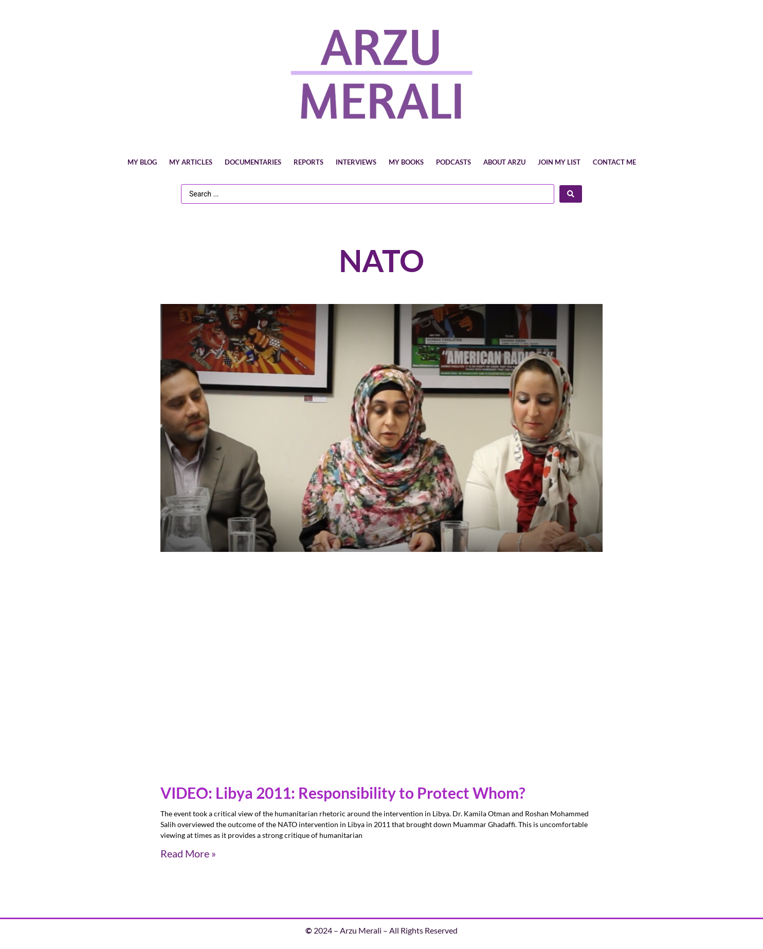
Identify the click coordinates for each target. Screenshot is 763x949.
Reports (308, 162)
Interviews (356, 162)
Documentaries (253, 162)
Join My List (559, 162)
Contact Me (614, 162)
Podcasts (453, 162)
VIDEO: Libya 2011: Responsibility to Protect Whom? (342, 792)
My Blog (142, 162)
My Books (406, 162)
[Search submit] (570, 194)
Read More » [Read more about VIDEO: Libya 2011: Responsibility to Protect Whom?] (188, 853)
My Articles (190, 162)
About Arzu (504, 162)
